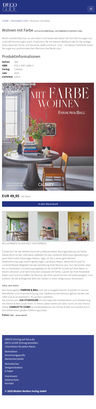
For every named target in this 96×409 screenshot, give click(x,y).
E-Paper (9, 371)
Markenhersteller (14, 358)
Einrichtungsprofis (15, 355)
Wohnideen (11, 351)
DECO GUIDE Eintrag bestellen (21, 342)
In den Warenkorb (48, 204)
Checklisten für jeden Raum (20, 346)
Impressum (11, 376)
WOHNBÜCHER (19, 20)
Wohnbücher (12, 363)
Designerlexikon (13, 367)
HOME (5, 20)
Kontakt (9, 383)
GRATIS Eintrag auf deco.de (20, 339)
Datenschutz (12, 379)
